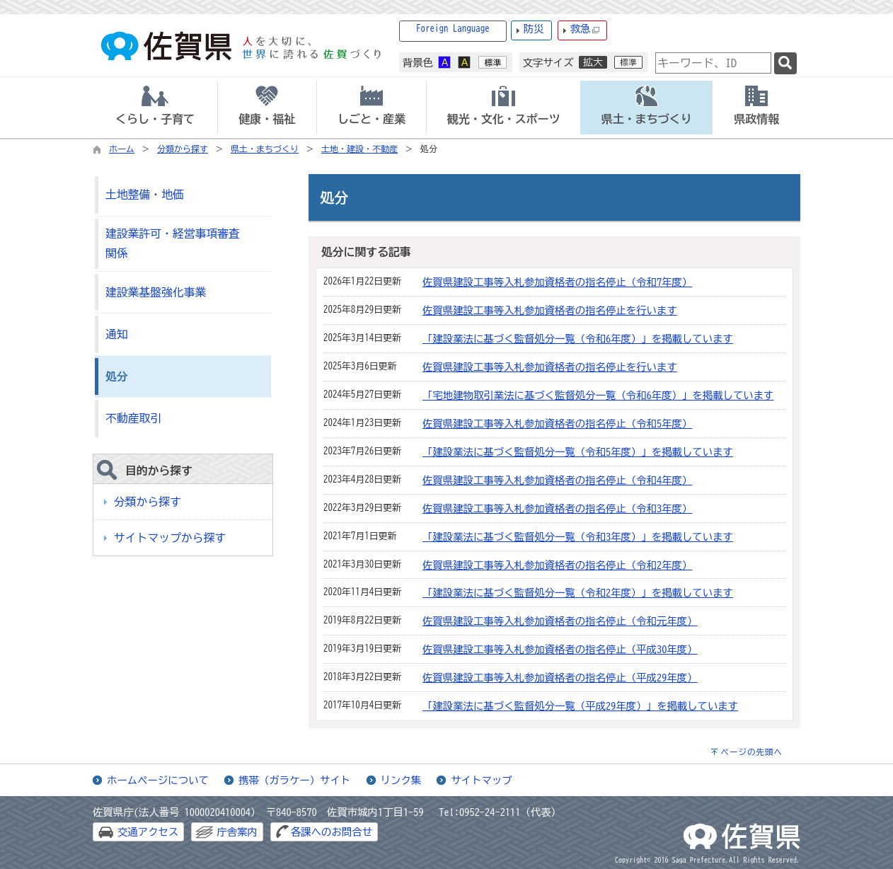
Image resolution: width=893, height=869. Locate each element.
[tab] (155, 107)
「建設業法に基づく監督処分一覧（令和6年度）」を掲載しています (577, 338)
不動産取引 (133, 418)
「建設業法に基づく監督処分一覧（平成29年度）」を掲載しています (580, 706)
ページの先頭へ (751, 752)
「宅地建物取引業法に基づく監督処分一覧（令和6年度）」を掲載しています (597, 395)
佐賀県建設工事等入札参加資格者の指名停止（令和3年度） (557, 508)
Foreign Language (453, 28)
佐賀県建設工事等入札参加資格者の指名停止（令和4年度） (557, 480)
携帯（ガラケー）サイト (294, 780)
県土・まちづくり (265, 148)
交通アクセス (147, 832)
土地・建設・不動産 (359, 148)
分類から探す (182, 148)
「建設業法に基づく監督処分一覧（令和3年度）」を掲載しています (577, 536)
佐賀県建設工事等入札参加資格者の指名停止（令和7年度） (557, 282)
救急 (585, 29)
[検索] (785, 63)
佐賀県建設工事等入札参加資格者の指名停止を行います (549, 310)
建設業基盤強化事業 (155, 292)
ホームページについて (158, 780)
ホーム (121, 148)
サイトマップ (481, 780)
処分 (116, 376)
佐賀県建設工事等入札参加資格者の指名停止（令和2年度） (557, 565)
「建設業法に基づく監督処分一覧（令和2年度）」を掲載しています (577, 592)
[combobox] (713, 63)
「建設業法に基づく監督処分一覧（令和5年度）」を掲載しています (577, 452)
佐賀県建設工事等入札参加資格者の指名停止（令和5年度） (557, 423)
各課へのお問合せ (331, 832)
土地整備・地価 (144, 194)
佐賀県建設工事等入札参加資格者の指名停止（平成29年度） (560, 677)
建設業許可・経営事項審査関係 (172, 244)
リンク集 (401, 780)
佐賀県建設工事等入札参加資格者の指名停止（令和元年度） (560, 621)
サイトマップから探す (170, 537)
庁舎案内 (237, 832)
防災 (534, 28)
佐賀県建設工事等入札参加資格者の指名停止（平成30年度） (560, 649)
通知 (116, 334)
